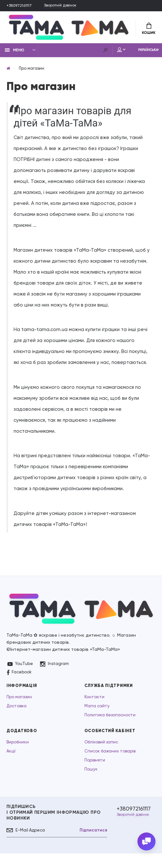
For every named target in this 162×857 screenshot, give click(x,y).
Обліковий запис (101, 744)
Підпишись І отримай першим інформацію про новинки (53, 814)
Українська (142, 52)
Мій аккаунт (107, 52)
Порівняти (94, 762)
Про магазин (19, 699)
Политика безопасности (109, 717)
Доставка (16, 708)
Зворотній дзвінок (66, 5)
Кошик (149, 29)
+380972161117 (20, 5)
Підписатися (90, 833)
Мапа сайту (97, 708)
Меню (14, 52)
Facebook (19, 675)
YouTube (20, 666)
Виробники (17, 744)
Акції (11, 753)
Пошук (91, 771)
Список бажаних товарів (109, 753)
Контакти (94, 699)
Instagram (54, 666)
